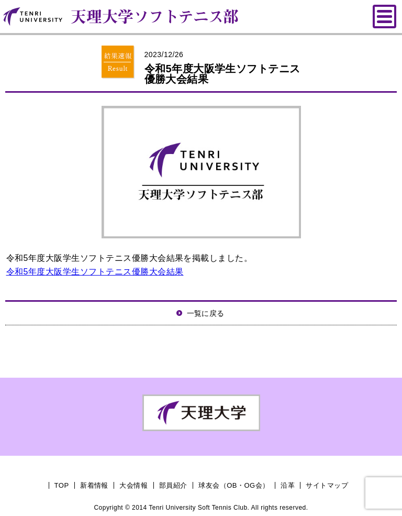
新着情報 (94, 485)
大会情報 (133, 485)
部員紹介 (173, 485)
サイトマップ (327, 485)
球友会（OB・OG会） (233, 485)
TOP (61, 485)
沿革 (288, 485)
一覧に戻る (206, 313)
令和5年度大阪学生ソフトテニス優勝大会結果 (95, 271)
